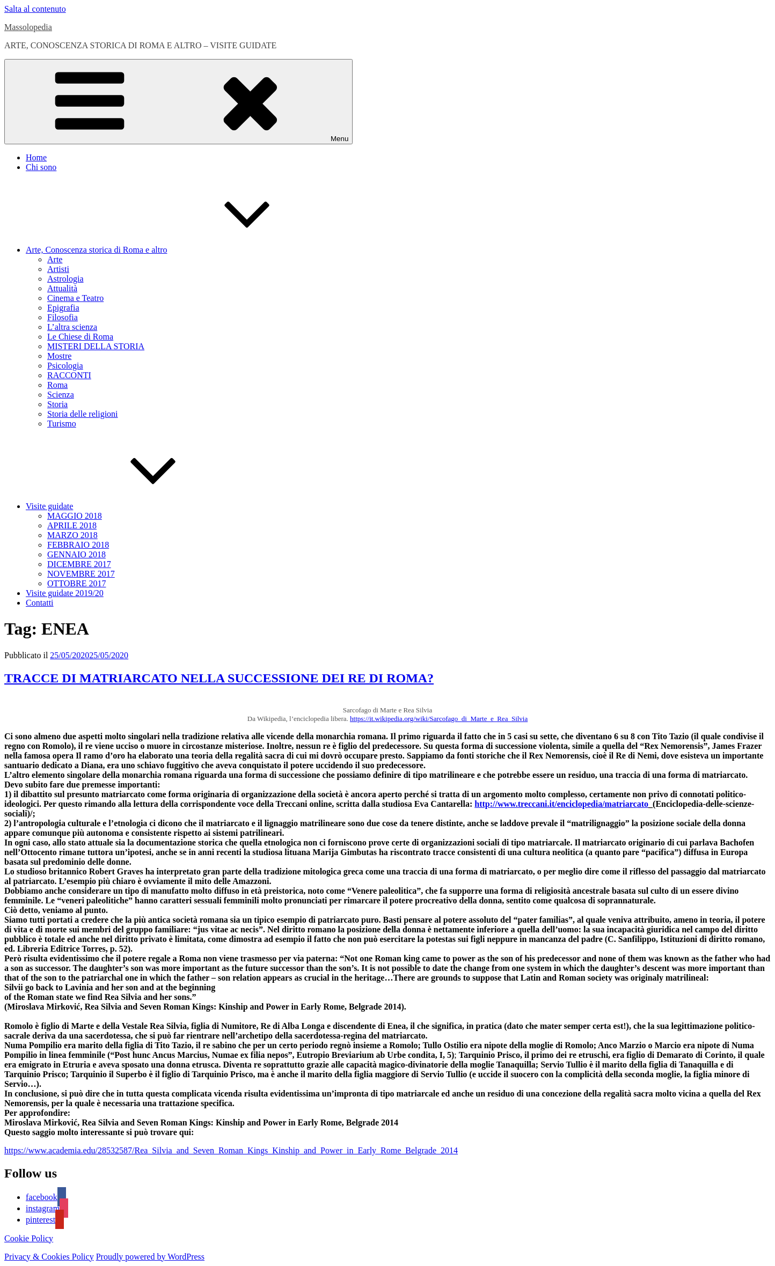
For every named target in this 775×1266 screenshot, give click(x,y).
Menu (178, 102)
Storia (57, 404)
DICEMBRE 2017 (79, 564)
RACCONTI (69, 375)
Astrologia (65, 278)
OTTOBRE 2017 (76, 583)
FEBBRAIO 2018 (78, 544)
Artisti (58, 269)
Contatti (40, 602)
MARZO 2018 (72, 535)
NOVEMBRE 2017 (81, 573)
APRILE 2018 (72, 525)
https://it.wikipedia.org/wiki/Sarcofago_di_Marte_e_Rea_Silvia (439, 719)
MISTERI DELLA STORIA (95, 346)
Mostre (59, 355)
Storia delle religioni (82, 413)
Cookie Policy (28, 1238)
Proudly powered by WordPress (150, 1256)
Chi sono (41, 167)
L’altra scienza (72, 327)
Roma (57, 384)
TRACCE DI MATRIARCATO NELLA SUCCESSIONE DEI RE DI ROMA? (219, 678)
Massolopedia (28, 27)
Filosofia (62, 317)
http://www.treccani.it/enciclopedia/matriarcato (561, 803)
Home (36, 157)
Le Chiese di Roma (80, 336)
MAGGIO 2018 (74, 515)
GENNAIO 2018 (76, 554)
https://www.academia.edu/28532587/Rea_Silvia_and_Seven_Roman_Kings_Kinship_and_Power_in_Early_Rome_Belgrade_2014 (231, 1150)
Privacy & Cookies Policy (49, 1256)
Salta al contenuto (35, 8)
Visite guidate (130, 506)
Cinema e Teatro (75, 298)
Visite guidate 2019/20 (65, 593)
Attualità (62, 288)
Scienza (60, 394)
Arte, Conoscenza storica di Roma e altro (177, 249)
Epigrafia (63, 307)
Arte (54, 259)
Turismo (61, 423)
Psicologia (65, 365)
